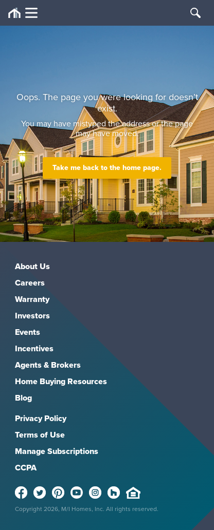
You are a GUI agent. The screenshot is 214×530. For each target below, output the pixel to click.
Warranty (32, 299)
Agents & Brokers (48, 365)
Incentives (34, 348)
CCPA (26, 468)
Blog (23, 398)
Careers (30, 283)
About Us (32, 266)
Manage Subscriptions (56, 451)
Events (27, 332)
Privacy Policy (40, 418)
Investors (32, 315)
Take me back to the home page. (107, 167)
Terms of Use (40, 435)
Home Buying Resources (61, 381)
